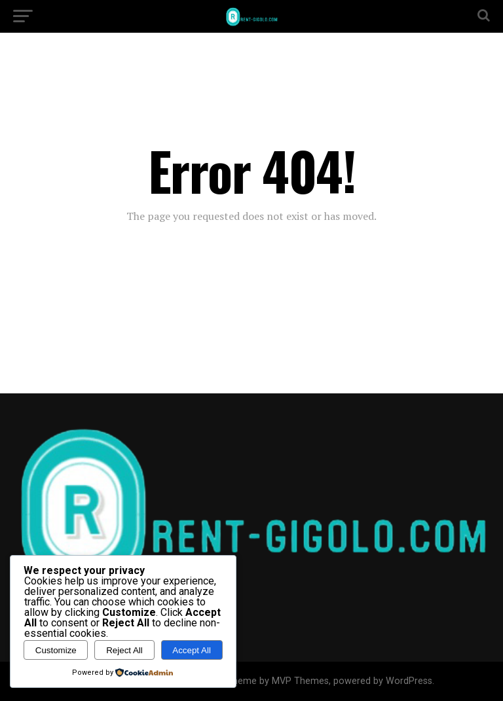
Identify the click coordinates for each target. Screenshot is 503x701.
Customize (56, 650)
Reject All (124, 650)
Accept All (191, 650)
